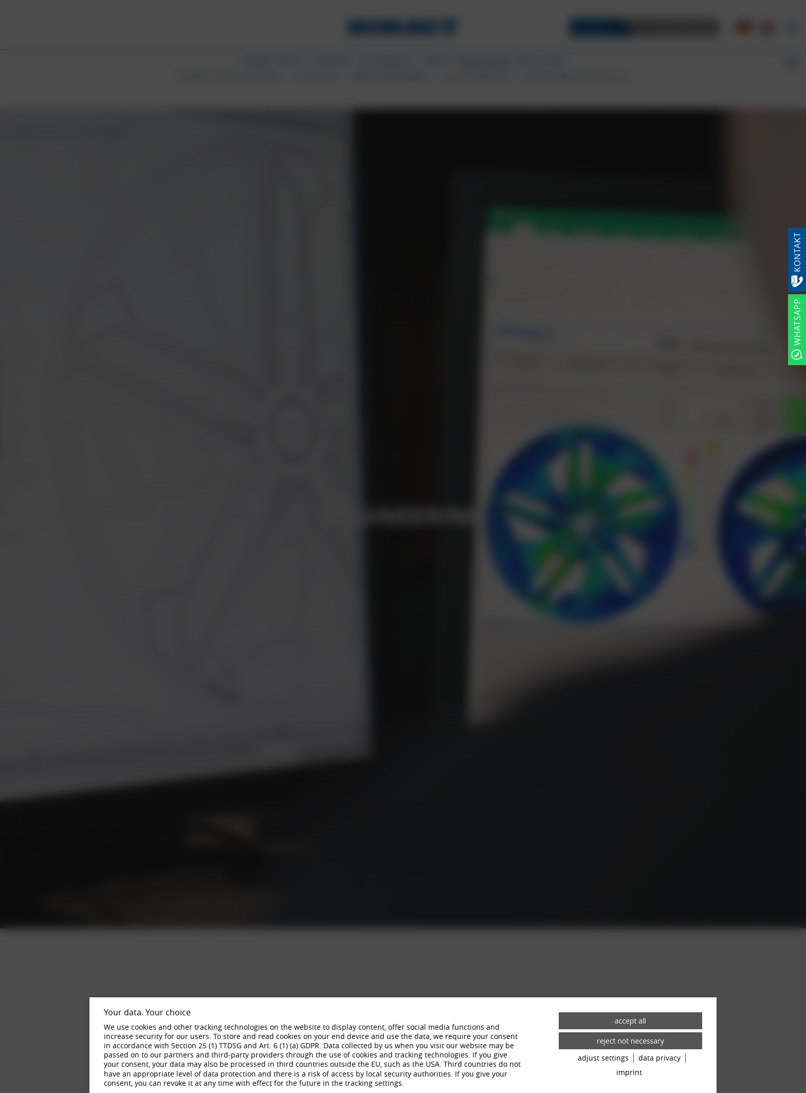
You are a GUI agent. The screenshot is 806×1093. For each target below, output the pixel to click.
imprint (629, 1072)
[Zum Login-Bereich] (2, 2)
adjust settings (603, 1058)
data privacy (659, 1058)
